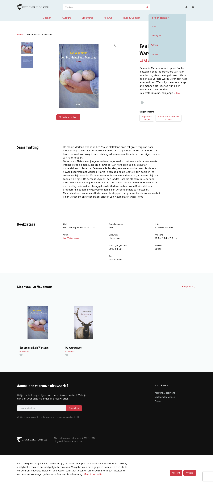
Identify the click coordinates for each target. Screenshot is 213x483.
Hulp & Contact (131, 17)
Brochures (87, 17)
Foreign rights (159, 17)
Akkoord (176, 472)
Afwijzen (189, 472)
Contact (158, 401)
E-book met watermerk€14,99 (168, 118)
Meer (178, 93)
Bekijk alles (189, 286)
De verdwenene (73, 347)
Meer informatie (93, 474)
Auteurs (66, 17)
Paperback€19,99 (147, 118)
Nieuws (108, 17)
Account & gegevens (165, 392)
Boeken (47, 17)
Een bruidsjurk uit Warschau (34, 347)
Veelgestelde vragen (165, 397)
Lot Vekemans (147, 60)
